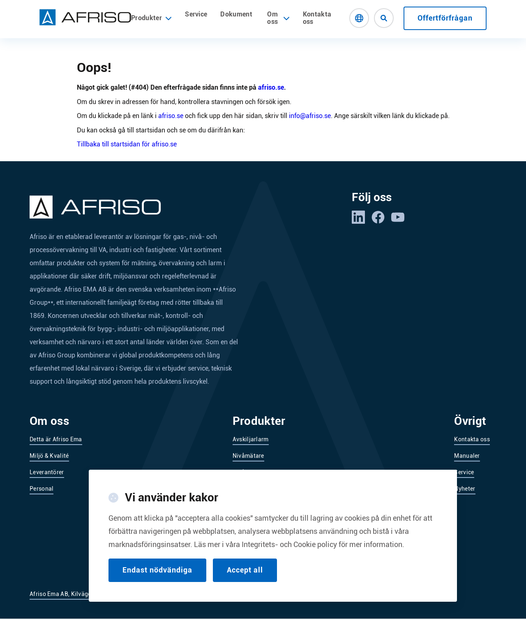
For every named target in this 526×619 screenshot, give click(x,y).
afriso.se (271, 87)
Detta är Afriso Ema (56, 439)
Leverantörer (47, 472)
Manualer (467, 455)
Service (196, 14)
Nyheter (464, 488)
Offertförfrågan (445, 18)
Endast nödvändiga (157, 580)
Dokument (236, 14)
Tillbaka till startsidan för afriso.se (127, 144)
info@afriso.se (310, 116)
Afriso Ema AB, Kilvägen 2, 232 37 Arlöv (83, 594)
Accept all (245, 580)
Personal (41, 488)
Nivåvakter (247, 472)
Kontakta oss (317, 18)
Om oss (272, 18)
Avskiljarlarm (251, 439)
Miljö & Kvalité (49, 455)
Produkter (151, 18)
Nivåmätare (248, 455)
